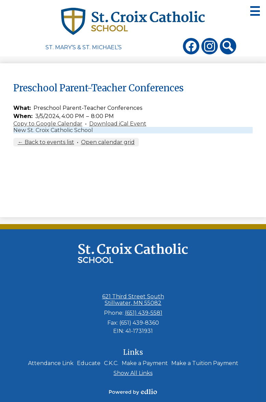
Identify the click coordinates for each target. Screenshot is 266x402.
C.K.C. (111, 363)
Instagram (209, 47)
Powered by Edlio (133, 391)
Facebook (191, 47)
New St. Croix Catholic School (53, 130)
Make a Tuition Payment (204, 363)
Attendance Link (51, 363)
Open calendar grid (108, 142)
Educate (89, 363)
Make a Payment (145, 363)
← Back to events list (46, 142)
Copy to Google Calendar (47, 123)
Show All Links (133, 373)
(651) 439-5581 (143, 313)
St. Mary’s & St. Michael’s (83, 47)
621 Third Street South (133, 299)
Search (228, 47)
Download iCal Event (117, 123)
